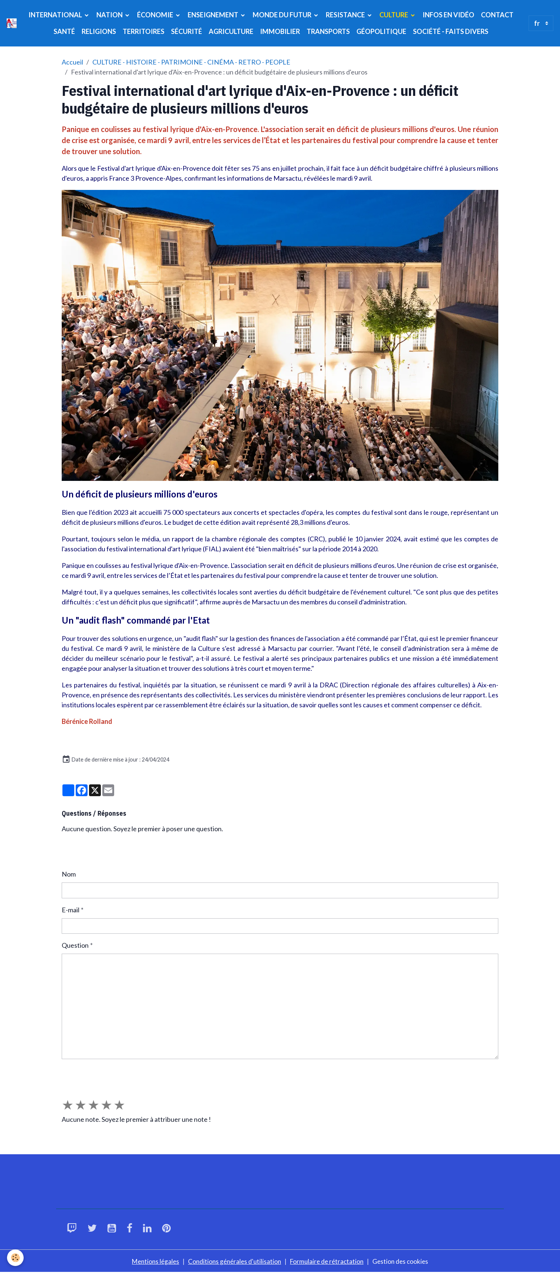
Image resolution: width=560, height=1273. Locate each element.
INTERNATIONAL (55, 15)
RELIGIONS (99, 31)
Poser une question (95, 851)
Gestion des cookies (404, 1261)
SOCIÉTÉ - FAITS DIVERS (450, 31)
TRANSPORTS (328, 31)
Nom (69, 874)
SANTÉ (64, 31)
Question (75, 945)
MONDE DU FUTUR (283, 15)
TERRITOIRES (143, 31)
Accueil (72, 62)
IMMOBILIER (280, 31)
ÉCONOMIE (155, 15)
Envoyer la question (95, 1073)
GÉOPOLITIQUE (381, 31)
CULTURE (394, 15)
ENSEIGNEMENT (213, 15)
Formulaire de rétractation (328, 1261)
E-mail (70, 910)
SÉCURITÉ (186, 31)
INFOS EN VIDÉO (448, 15)
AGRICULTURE (231, 31)
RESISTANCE (346, 15)
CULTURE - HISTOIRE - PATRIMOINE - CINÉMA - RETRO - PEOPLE (191, 62)
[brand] (12, 23)
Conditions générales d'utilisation (233, 1261)
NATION (110, 15)
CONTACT (497, 15)
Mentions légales (152, 1261)
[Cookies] (15, 1257)
